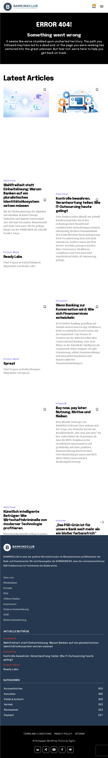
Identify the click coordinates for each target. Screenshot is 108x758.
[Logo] (54, 547)
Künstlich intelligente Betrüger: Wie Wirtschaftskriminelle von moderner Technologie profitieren (25, 520)
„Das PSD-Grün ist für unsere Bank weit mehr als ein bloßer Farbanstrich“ (78, 529)
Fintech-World (11, 252)
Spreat (9, 363)
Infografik (61, 403)
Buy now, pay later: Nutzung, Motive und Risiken (73, 412)
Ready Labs (12, 257)
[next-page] (102, 522)
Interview (61, 520)
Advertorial (9, 180)
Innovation (61, 300)
